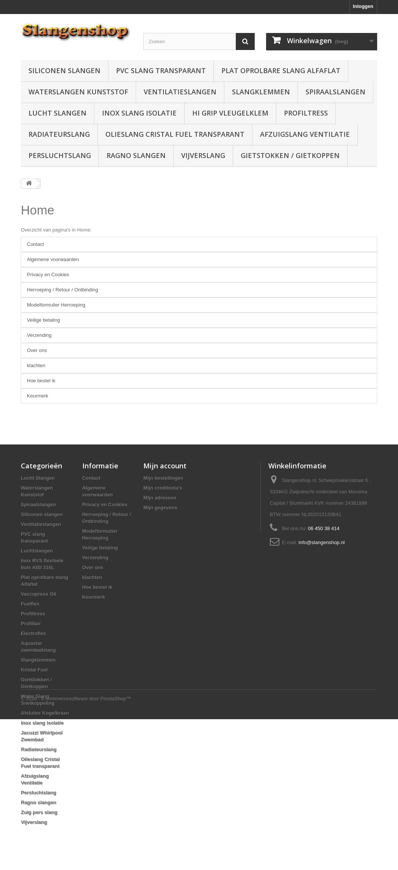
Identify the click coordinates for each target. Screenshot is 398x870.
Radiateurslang (59, 134)
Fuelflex (30, 604)
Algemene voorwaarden (53, 259)
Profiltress (306, 112)
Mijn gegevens (160, 507)
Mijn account (164, 465)
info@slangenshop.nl (322, 542)
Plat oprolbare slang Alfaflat (280, 70)
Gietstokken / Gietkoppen (290, 155)
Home (37, 210)
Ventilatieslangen (180, 91)
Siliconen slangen (64, 70)
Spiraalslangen (335, 91)
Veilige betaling (43, 320)
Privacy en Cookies (48, 274)
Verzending (39, 335)
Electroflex (33, 633)
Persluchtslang (59, 155)
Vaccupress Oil (38, 594)
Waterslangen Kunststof (78, 91)
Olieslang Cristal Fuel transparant (174, 134)
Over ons (37, 350)
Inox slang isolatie (139, 112)
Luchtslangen (37, 551)
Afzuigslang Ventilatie (305, 134)
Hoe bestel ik (41, 380)
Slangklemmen (261, 91)
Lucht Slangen (57, 112)
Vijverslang (203, 155)
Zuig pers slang (39, 812)
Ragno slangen (136, 155)
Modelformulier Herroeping (56, 305)
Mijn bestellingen (163, 478)
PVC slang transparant (161, 70)
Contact (35, 244)
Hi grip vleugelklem (230, 112)
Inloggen (363, 6)
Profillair (31, 623)
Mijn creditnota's (162, 488)
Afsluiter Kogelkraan (45, 713)
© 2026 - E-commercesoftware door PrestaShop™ (76, 849)
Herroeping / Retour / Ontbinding (62, 290)
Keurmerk (37, 396)
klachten (36, 365)
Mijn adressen (159, 498)
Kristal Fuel (34, 670)
